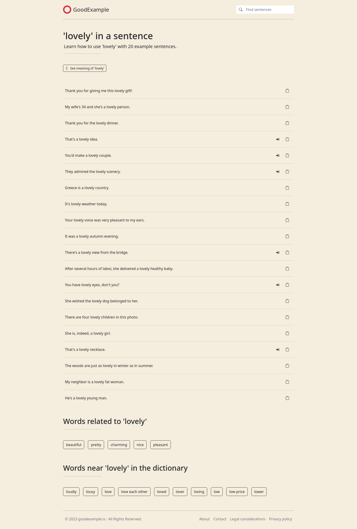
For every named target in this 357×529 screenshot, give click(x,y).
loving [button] (199, 491)
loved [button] (161, 491)
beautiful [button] (73, 444)
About (204, 518)
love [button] (108, 491)
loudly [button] (71, 491)
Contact (220, 518)
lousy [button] (90, 491)
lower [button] (259, 491)
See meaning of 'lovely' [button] (84, 68)
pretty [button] (96, 444)
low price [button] (237, 491)
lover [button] (180, 491)
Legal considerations (247, 518)
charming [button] (119, 444)
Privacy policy (280, 518)
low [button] (217, 491)
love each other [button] (134, 491)
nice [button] (140, 444)
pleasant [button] (160, 444)
